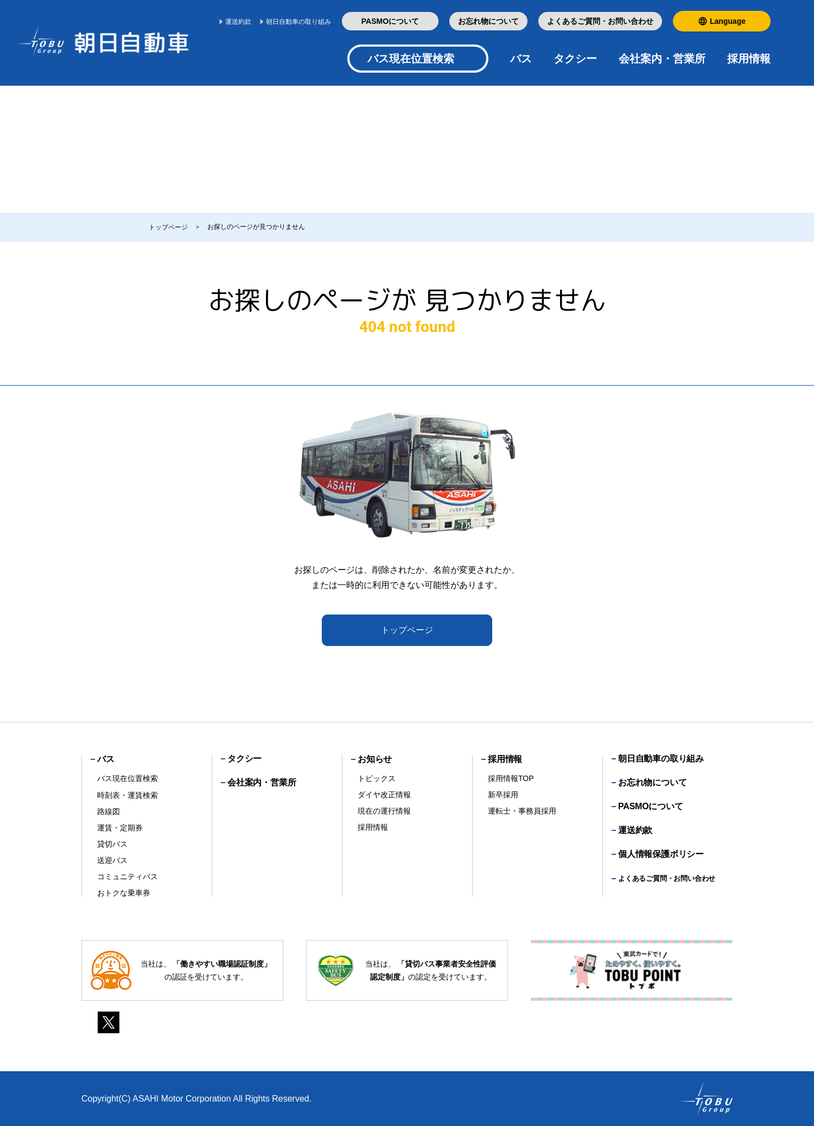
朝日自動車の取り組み (298, 21)
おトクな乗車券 (123, 892)
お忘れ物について (488, 21)
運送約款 (238, 21)
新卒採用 (503, 794)
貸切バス (112, 844)
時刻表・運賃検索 (127, 795)
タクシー (575, 59)
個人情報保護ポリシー (661, 854)
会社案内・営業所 (662, 59)
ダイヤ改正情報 (384, 794)
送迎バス (112, 860)
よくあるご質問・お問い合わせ (600, 21)
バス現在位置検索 (410, 59)
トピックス (377, 778)
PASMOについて (390, 21)
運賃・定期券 (120, 827)
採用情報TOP (511, 778)
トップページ (407, 630)
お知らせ (375, 759)
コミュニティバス (127, 876)
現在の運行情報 (384, 811)
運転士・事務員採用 (522, 811)
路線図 (108, 811)
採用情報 (373, 827)
